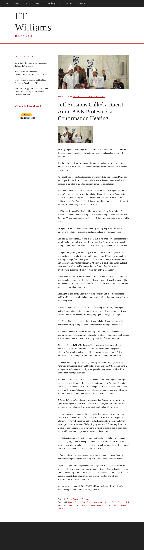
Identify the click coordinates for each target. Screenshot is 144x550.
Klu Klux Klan (74, 505)
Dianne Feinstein (118, 502)
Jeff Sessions (84, 499)
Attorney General (74, 502)
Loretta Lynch (85, 505)
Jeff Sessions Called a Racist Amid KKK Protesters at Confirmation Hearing (90, 111)
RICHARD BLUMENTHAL (110, 505)
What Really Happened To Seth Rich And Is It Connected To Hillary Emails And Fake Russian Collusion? (32, 91)
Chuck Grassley (88, 502)
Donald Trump (72, 499)
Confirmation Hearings (102, 502)
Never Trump (96, 505)
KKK (67, 505)
